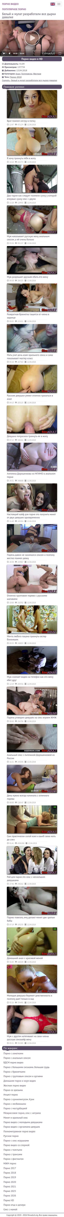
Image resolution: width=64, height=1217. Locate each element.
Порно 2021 (9, 1186)
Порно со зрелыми (13, 1090)
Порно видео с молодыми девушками (22, 1122)
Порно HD (8, 1200)
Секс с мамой (10, 1209)
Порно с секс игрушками (16, 1140)
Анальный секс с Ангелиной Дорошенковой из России (31, 756)
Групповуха (26, 73)
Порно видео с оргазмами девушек (21, 1126)
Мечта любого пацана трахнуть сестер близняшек (26, 638)
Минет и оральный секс (15, 1117)
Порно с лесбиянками (14, 1103)
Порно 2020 (9, 1181)
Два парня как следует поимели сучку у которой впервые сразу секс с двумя (31, 197)
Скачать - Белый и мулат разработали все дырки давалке (29, 80)
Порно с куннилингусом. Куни (18, 1099)
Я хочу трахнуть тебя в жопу (21, 158)
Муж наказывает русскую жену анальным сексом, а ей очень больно (28, 238)
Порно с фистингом (13, 1158)
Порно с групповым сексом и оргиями (23, 1076)
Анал (18, 73)
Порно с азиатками (13, 1053)
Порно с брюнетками (14, 1071)
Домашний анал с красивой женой (25, 958)
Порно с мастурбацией (15, 1108)
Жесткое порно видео (14, 1085)
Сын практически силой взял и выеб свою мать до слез (31, 838)
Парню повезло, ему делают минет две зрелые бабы (31, 919)
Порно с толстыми (12, 1149)
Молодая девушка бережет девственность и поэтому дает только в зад (29, 997)
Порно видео (10, 4)
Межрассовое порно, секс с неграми (22, 1112)
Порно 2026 (9, 1195)
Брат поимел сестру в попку (21, 120)
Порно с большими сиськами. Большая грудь (26, 1067)
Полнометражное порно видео (19, 1131)
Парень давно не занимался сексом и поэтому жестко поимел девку (31, 556)
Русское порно (11, 1136)
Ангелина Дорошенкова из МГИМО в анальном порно (31, 475)
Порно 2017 (9, 1168)
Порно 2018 (16, 77)
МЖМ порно (9, 1163)
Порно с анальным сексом (16, 1057)
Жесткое (37, 73)
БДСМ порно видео (13, 1062)
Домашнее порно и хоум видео (19, 1080)
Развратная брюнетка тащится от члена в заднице (28, 316)
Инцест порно (10, 1094)
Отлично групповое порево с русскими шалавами (27, 597)
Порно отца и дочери (14, 1204)
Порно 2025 (9, 1191)
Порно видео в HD (32, 59)
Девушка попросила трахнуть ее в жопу (27, 436)
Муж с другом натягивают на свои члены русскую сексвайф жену (28, 1038)
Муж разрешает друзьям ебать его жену (27, 276)
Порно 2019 (9, 1177)
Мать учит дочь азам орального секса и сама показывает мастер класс (30, 356)
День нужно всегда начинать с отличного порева (28, 797)
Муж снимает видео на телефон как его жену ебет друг (30, 678)
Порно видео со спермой (16, 1145)
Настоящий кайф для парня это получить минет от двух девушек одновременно (31, 516)
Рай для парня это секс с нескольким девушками (26, 878)
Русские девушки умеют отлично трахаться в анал (30, 397)
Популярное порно (14, 9)
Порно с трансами (12, 1154)
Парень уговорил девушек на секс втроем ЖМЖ (31, 717)
